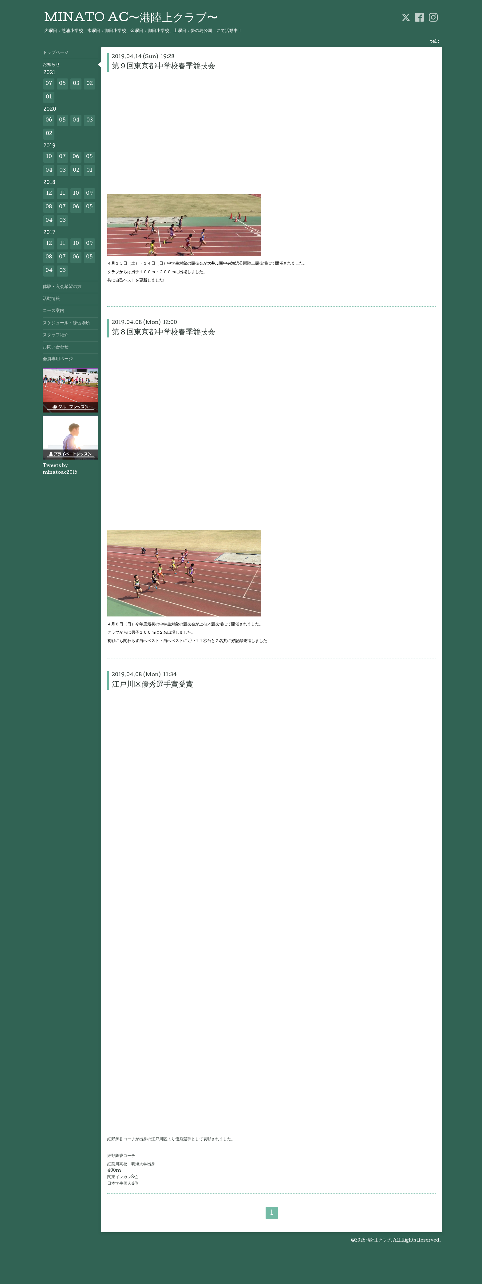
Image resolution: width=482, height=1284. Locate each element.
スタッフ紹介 (56, 335)
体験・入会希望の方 (62, 287)
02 (89, 83)
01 (49, 97)
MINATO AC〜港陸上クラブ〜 (131, 19)
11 (62, 193)
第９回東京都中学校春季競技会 (163, 66)
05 (62, 83)
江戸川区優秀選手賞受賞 (152, 685)
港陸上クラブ (378, 1240)
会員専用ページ (58, 359)
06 (48, 120)
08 (48, 207)
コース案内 (53, 311)
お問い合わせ (56, 347)
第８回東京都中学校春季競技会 (163, 333)
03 (76, 83)
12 (49, 193)
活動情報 (51, 299)
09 (89, 193)
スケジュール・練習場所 (66, 323)
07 (48, 83)
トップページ (56, 52)
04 (76, 120)
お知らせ (51, 64)
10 (49, 157)
